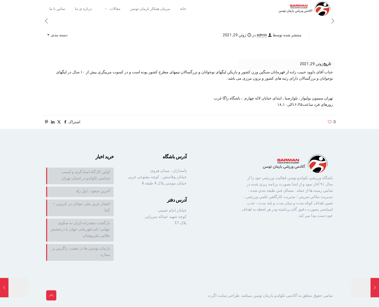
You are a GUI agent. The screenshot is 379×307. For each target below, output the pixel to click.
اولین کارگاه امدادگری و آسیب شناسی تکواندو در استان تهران (86, 174)
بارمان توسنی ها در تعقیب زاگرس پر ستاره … (81, 251)
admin (262, 35)
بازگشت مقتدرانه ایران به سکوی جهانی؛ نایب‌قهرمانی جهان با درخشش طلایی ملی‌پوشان (80, 229)
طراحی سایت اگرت (224, 295)
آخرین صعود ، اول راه (93, 191)
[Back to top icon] (51, 295)
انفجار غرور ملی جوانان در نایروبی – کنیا (81, 206)
